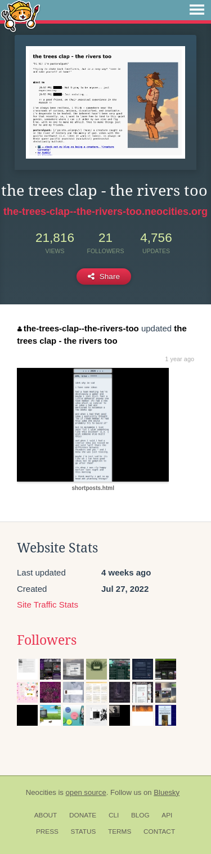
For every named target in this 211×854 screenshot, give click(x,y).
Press (47, 831)
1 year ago (179, 359)
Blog (140, 815)
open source (86, 792)
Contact (159, 831)
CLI (114, 815)
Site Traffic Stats (47, 604)
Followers (47, 640)
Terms (119, 831)
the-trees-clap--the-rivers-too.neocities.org (105, 211)
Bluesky (166, 792)
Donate (82, 815)
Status (83, 831)
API (166, 815)
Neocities (41, 792)
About (45, 815)
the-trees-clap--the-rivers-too (78, 328)
